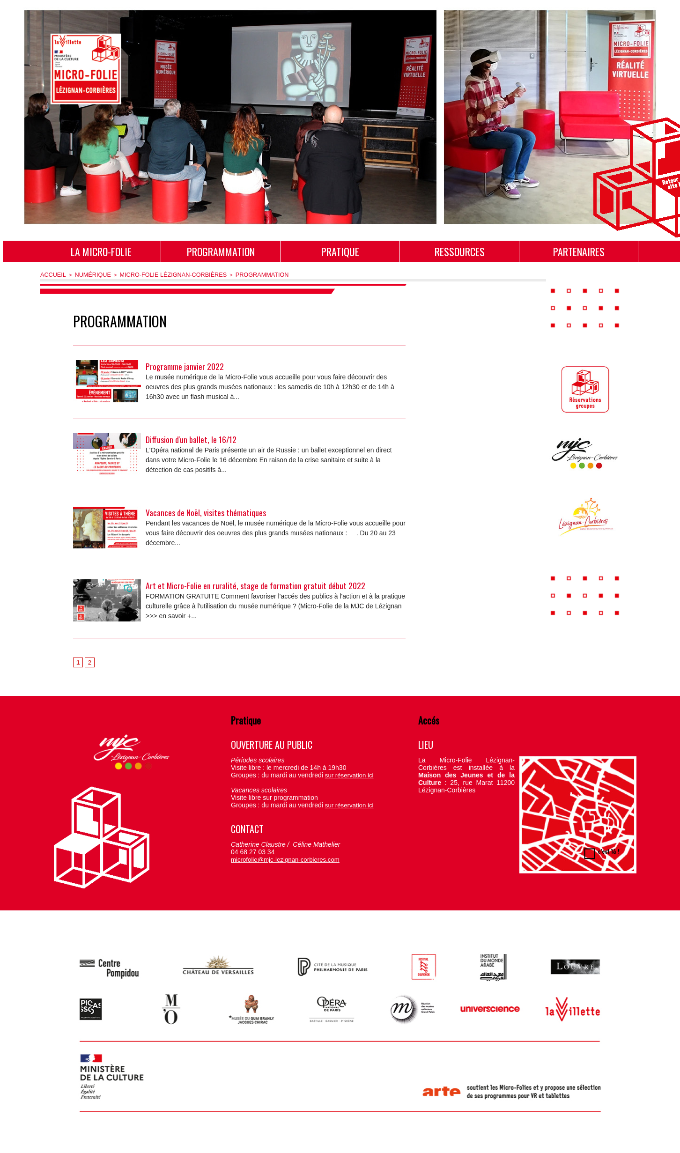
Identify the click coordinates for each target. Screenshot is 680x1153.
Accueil (51, 274)
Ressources (460, 251)
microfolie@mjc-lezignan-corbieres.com (280, 859)
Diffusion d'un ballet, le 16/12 (191, 438)
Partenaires (579, 251)
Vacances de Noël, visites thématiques (206, 511)
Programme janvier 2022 (185, 365)
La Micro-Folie (101, 251)
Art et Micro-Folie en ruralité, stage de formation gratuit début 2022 (256, 584)
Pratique (340, 251)
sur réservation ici (347, 775)
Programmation (221, 251)
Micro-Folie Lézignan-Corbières (158, 274)
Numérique (87, 274)
